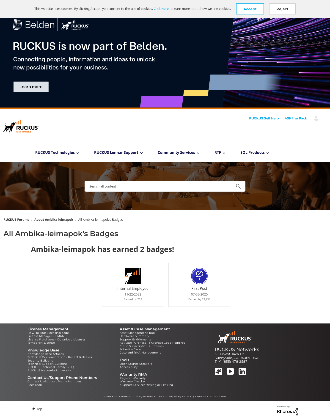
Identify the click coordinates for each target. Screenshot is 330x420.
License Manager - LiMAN (46, 336)
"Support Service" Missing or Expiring (146, 385)
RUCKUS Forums (16, 219)
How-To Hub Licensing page (48, 332)
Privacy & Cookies (183, 396)
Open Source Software (136, 363)
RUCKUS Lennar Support (116, 152)
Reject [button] (282, 9)
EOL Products (252, 152)
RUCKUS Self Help (264, 118)
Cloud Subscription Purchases (142, 346)
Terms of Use (165, 396)
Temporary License (41, 342)
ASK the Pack (296, 118)
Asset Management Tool (137, 332)
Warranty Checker (133, 381)
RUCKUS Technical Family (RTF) (51, 367)
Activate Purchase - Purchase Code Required (153, 342)
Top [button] (39, 409)
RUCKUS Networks (237, 349)
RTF (217, 152)
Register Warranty (133, 378)
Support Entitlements (135, 339)
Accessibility (129, 367)
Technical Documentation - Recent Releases (60, 357)
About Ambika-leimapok (53, 219)
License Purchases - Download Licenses (57, 339)
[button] (250, 8)
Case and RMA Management (140, 352)
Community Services (176, 152)
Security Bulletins (40, 360)
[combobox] (165, 186)
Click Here (161, 8)
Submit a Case (130, 349)
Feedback (35, 385)
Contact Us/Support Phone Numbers (55, 381)
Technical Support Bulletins (47, 363)
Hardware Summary (134, 336)
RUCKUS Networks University (49, 370)
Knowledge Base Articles (46, 354)
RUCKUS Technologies (55, 152)
